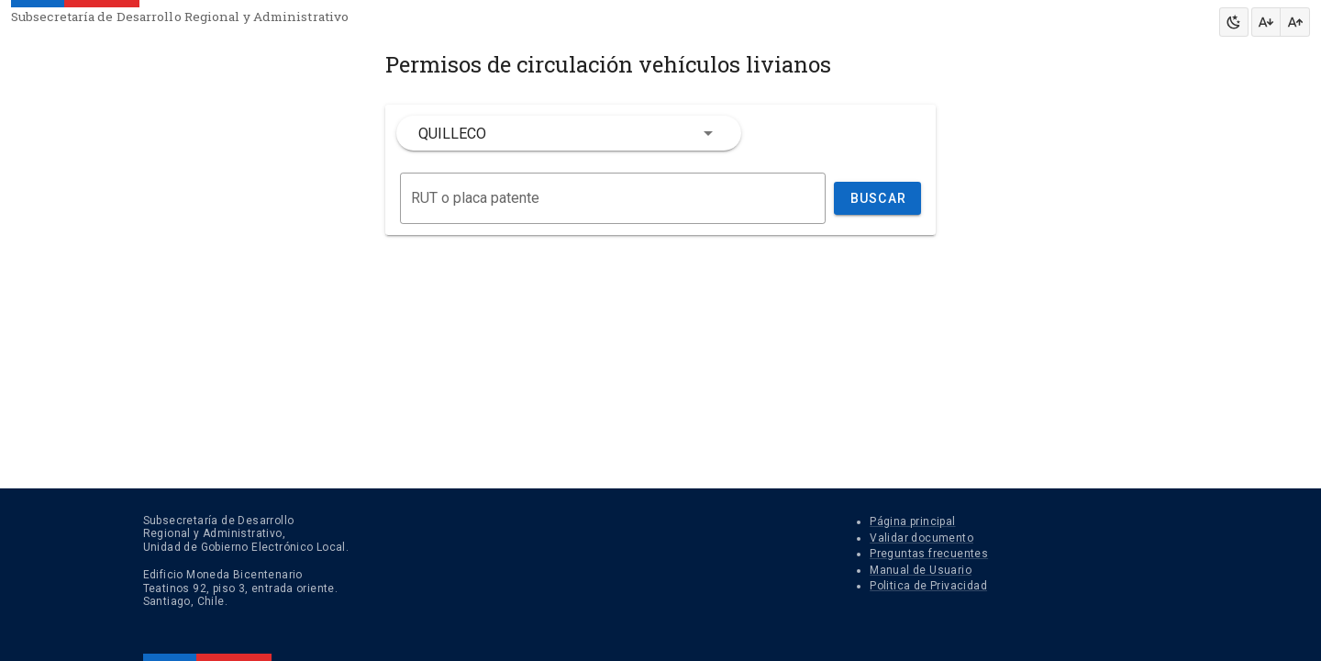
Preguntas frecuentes (929, 553)
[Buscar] (613, 198)
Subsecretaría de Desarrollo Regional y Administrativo (180, 16)
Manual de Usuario (920, 570)
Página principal (912, 521)
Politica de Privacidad (928, 585)
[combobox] (568, 133)
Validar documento (921, 538)
